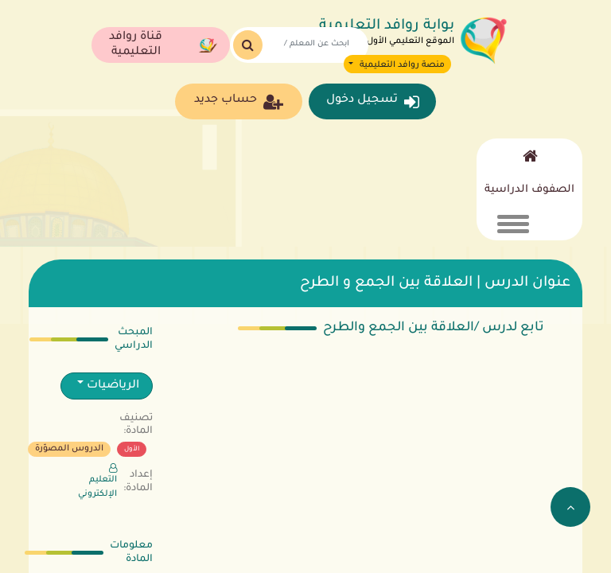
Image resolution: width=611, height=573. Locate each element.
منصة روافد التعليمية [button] (401, 65)
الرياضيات (111, 386)
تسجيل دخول (372, 102)
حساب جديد (238, 102)
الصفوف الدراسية (529, 190)
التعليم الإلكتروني (97, 481)
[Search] (311, 45)
